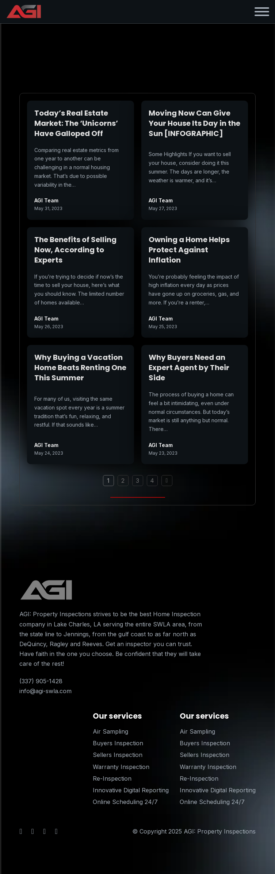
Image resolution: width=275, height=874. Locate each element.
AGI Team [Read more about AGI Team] (46, 200)
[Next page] (166, 480)
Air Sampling (110, 731)
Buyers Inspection (118, 743)
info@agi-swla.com (45, 691)
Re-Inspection (112, 778)
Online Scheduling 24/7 (125, 801)
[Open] (262, 11)
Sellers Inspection (117, 754)
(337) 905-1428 (40, 681)
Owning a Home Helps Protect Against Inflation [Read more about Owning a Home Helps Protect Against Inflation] (189, 249)
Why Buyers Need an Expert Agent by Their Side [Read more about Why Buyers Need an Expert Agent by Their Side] (189, 367)
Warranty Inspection (121, 766)
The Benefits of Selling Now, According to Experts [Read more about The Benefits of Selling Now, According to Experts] (75, 249)
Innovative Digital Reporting (131, 790)
